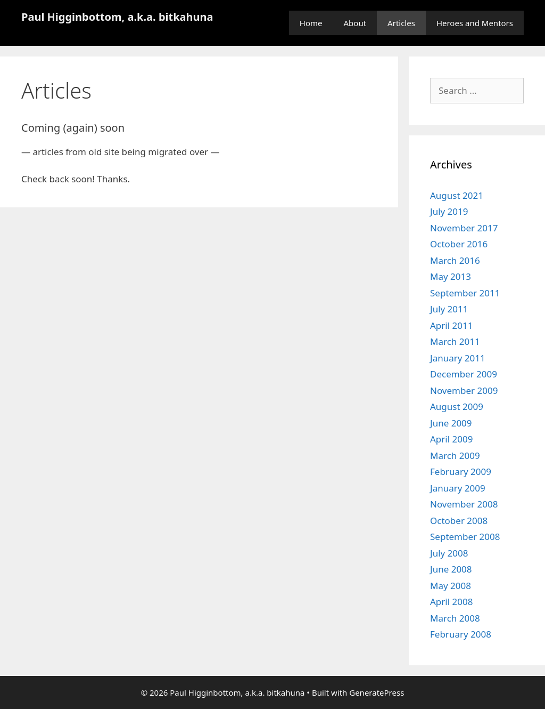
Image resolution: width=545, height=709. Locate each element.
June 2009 (451, 423)
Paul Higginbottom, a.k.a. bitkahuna (117, 17)
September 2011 (465, 293)
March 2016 (455, 260)
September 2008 (465, 536)
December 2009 (463, 374)
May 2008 (450, 585)
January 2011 (457, 358)
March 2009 (455, 455)
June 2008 (451, 569)
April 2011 (451, 325)
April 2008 (451, 601)
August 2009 (456, 406)
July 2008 (449, 553)
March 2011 (455, 341)
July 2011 (449, 309)
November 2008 (464, 504)
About (355, 23)
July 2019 (449, 211)
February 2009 (460, 471)
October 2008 (459, 520)
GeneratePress (376, 692)
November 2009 (464, 390)
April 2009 (451, 439)
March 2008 (455, 618)
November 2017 (464, 228)
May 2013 (450, 276)
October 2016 (459, 244)
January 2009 (457, 488)
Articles (401, 23)
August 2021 (456, 195)
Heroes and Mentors (474, 23)
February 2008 (460, 634)
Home (311, 23)
